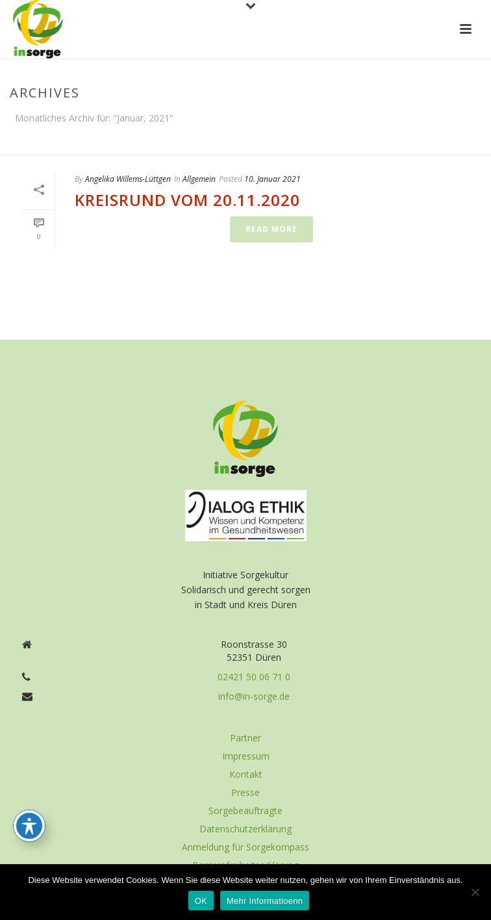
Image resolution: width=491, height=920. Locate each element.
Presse (245, 793)
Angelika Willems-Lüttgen (128, 179)
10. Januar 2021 (272, 179)
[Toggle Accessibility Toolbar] (29, 825)
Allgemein (199, 179)
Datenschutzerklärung (245, 829)
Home (452, 142)
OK (201, 901)
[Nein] (474, 892)
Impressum (246, 756)
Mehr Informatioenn (265, 901)
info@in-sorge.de (254, 696)
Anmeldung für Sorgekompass (245, 847)
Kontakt (245, 774)
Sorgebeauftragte (245, 811)
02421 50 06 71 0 (254, 677)
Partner (245, 738)
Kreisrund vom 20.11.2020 (187, 200)
